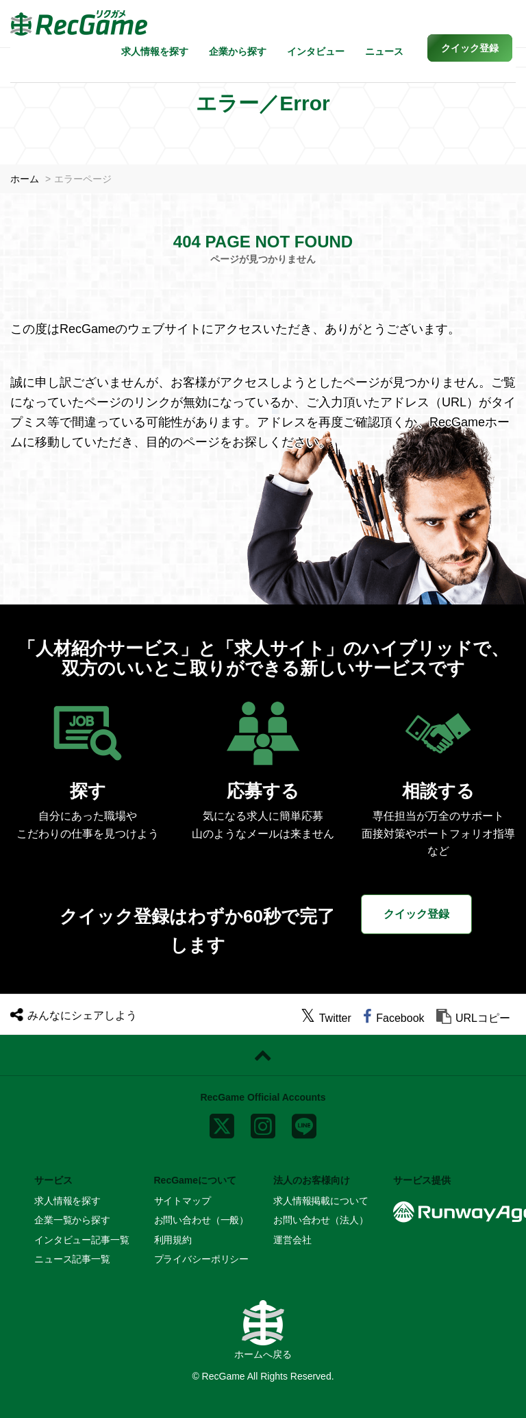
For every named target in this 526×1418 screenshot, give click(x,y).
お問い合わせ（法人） (320, 1219)
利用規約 (173, 1239)
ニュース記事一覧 (72, 1259)
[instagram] (263, 1123)
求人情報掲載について (320, 1200)
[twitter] (326, 1018)
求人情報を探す (154, 51)
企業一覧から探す (72, 1219)
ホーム (24, 178)
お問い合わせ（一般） (201, 1219)
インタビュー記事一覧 (81, 1239)
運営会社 (292, 1239)
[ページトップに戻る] (263, 1055)
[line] (304, 1123)
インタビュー (316, 51)
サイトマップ (182, 1200)
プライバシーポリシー (201, 1259)
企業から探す (237, 51)
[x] (222, 1123)
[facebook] (393, 1018)
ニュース (384, 51)
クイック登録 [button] (416, 914)
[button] (469, 48)
